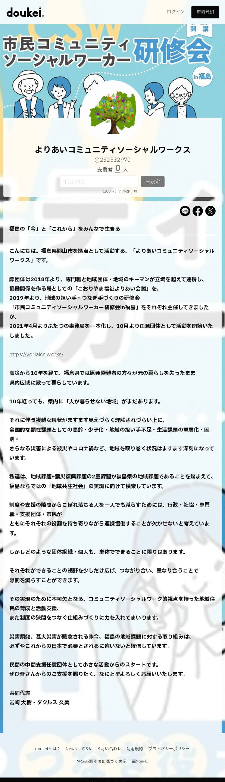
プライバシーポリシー (169, 749)
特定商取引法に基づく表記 (101, 761)
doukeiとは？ (47, 749)
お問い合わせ (108, 749)
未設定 (153, 182)
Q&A (86, 749)
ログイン (176, 12)
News (71, 749)
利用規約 (134, 749)
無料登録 (205, 12)
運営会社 (140, 761)
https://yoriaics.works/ (36, 355)
